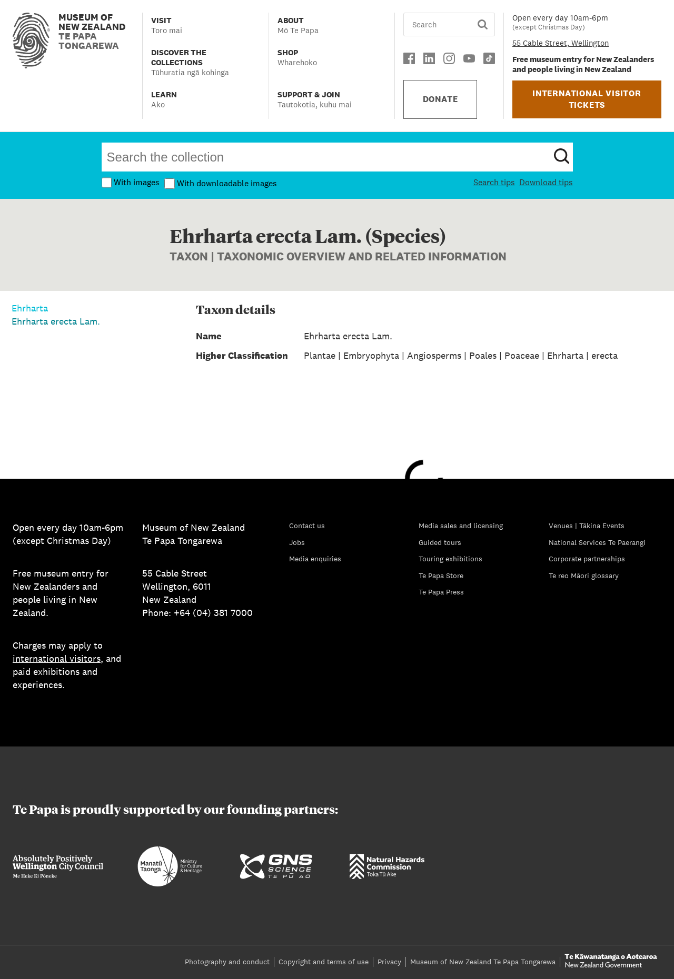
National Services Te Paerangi (597, 542)
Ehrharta (30, 308)
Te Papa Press (441, 592)
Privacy (389, 961)
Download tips (546, 182)
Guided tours (440, 542)
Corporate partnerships (587, 558)
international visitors (57, 658)
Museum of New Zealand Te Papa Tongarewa (483, 961)
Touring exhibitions (450, 558)
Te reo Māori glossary (584, 575)
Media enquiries (315, 558)
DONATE (440, 99)
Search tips (494, 182)
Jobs (297, 542)
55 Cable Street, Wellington (560, 43)
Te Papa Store (441, 575)
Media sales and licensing (461, 525)
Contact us (307, 525)
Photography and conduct (227, 961)
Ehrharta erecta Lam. (56, 321)
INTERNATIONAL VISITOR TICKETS (586, 99)
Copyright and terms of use (324, 961)
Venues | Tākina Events (587, 525)
